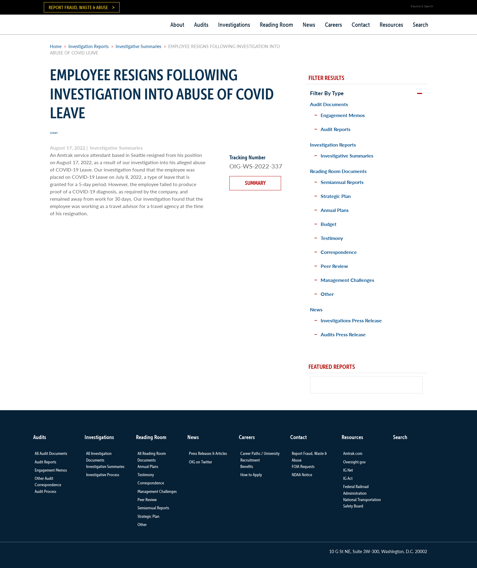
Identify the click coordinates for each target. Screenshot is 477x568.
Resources (391, 24)
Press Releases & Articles (208, 453)
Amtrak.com (352, 453)
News (309, 24)
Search (420, 24)
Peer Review (334, 265)
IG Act (348, 478)
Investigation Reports (88, 46)
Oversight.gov (354, 462)
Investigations (234, 24)
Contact (361, 24)
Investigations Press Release (351, 320)
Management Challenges (347, 279)
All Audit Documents (51, 453)
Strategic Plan (336, 195)
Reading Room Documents (338, 171)
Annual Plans (335, 209)
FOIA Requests (303, 466)
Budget (328, 223)
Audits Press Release (343, 334)
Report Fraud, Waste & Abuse (78, 7)
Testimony (332, 237)
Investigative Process (102, 474)
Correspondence (339, 251)
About (177, 24)
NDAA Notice (302, 474)
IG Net (348, 470)
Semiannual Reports (342, 181)
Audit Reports (335, 129)
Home (55, 46)
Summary (255, 183)
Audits (201, 24)
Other (327, 293)
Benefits (246, 466)
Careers (333, 24)
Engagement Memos (343, 115)
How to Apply (251, 474)
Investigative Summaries (138, 46)
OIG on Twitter (200, 462)
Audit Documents (329, 104)
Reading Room (276, 24)
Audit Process (45, 491)
